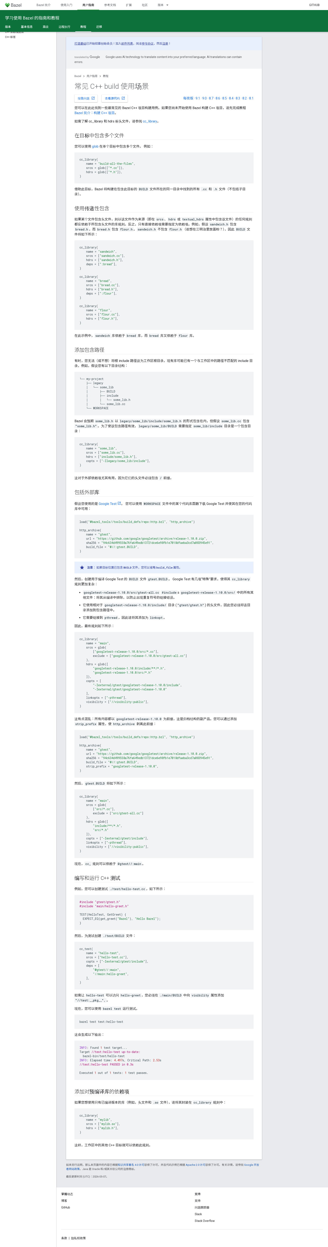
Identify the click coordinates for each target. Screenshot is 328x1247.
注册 (165, 43)
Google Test (108, 504)
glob (95, 146)
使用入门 (66, 5)
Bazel (77, 76)
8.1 (251, 98)
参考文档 (110, 5)
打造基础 (80, 43)
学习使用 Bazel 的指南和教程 (32, 18)
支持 (198, 1200)
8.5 (224, 98)
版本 (161, 5)
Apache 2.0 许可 (195, 1164)
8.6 (218, 98)
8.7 (211, 98)
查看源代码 (115, 98)
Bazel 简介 (44, 5)
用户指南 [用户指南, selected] (88, 5)
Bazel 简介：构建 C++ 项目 (94, 113)
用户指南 (92, 76)
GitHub (314, 5)
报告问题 (86, 98)
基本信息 (27, 26)
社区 (145, 5)
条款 (64, 1238)
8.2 (244, 98)
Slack (198, 1214)
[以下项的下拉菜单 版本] (169, 5)
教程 (105, 76)
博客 (64, 1200)
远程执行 (64, 26)
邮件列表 (127, 43)
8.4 (231, 98)
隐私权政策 (78, 1238)
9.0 (204, 98)
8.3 (238, 98)
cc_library (150, 121)
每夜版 (188, 98)
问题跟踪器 (202, 1207)
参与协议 (148, 43)
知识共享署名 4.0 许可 (131, 1164)
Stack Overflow (205, 1221)
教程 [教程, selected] (83, 26)
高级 (46, 26)
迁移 (99, 26)
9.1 (198, 98)
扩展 (129, 5)
